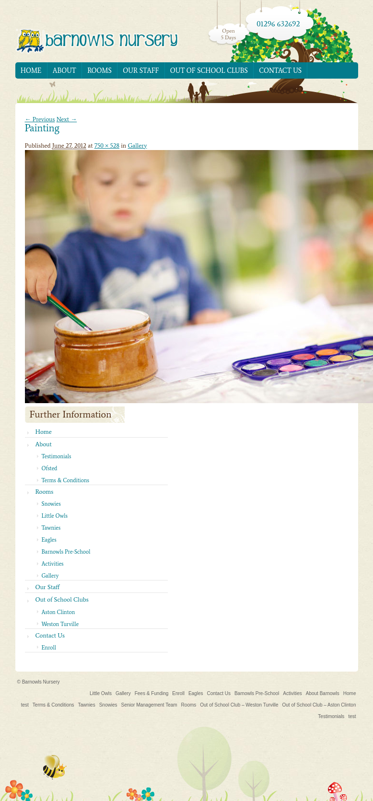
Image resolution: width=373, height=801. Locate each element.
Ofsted (50, 468)
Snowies (51, 503)
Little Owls (55, 515)
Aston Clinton (58, 612)
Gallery (137, 145)
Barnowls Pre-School (66, 551)
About (64, 71)
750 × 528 (106, 145)
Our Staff (141, 71)
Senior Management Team (149, 705)
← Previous (40, 119)
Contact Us (280, 71)
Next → (67, 119)
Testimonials (56, 456)
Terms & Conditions (66, 480)
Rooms (99, 71)
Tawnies (51, 527)
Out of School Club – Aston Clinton (319, 705)
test (25, 705)
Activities (53, 563)
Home (31, 71)
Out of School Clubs (209, 71)
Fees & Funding (152, 693)
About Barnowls (322, 693)
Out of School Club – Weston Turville (239, 705)
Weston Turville (60, 624)
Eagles (49, 539)
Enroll (49, 647)
